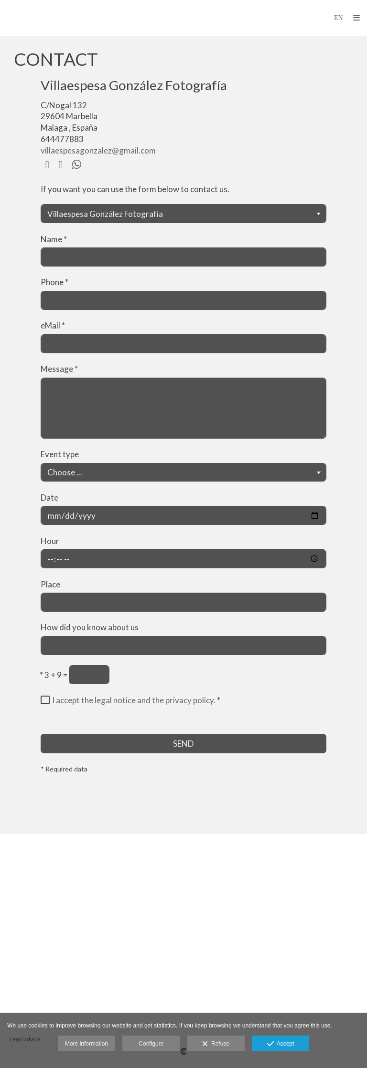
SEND (183, 744)
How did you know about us (90, 627)
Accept (280, 1044)
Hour (50, 541)
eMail (53, 325)
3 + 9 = (53, 675)
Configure (151, 1043)
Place (50, 584)
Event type (60, 454)
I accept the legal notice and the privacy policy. (134, 700)
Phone (54, 282)
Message (59, 369)
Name (54, 239)
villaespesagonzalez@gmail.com (98, 150)
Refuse (215, 1044)
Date (49, 498)
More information (86, 1043)
